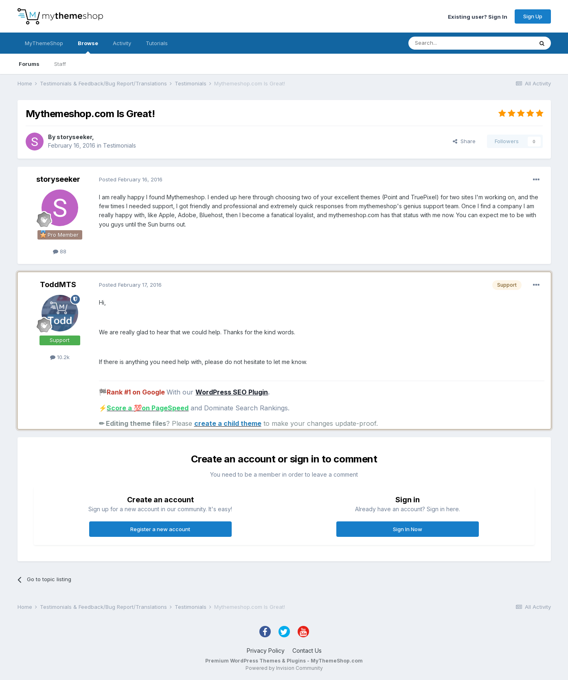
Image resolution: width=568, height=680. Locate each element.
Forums (29, 64)
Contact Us (307, 650)
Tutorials (157, 43)
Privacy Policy (266, 650)
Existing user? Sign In (477, 16)
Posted (130, 179)
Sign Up (532, 16)
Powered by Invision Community (284, 668)
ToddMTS (58, 284)
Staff (60, 64)
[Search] (449, 43)
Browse (88, 47)
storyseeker (74, 136)
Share (464, 141)
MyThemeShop (44, 43)
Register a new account (160, 529)
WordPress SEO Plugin (231, 392)
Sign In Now (407, 529)
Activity (122, 43)
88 (59, 251)
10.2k (60, 357)
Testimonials (119, 145)
